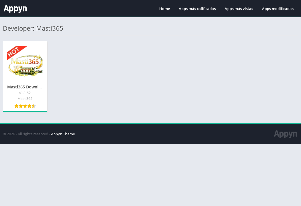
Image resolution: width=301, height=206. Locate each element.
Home (164, 8)
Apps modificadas (278, 8)
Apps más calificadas (197, 8)
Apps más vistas (239, 8)
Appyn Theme (63, 133)
